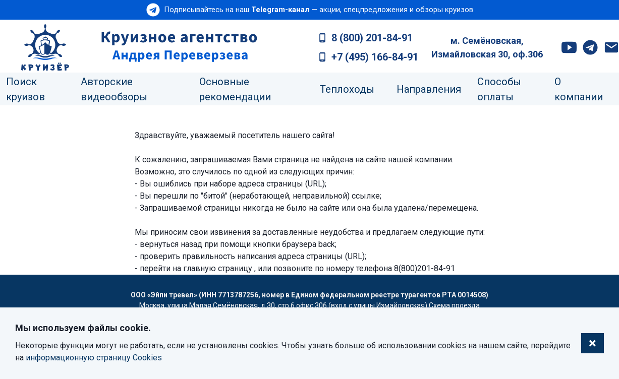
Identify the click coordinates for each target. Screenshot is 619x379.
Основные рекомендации (235, 89)
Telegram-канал (280, 9)
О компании (578, 89)
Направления (429, 89)
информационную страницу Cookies (94, 357)
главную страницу (217, 268)
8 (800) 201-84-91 (372, 38)
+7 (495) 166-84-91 (374, 57)
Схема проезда (454, 305)
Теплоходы (347, 89)
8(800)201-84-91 (424, 268)
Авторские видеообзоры (114, 89)
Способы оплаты (499, 89)
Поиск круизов (25, 89)
